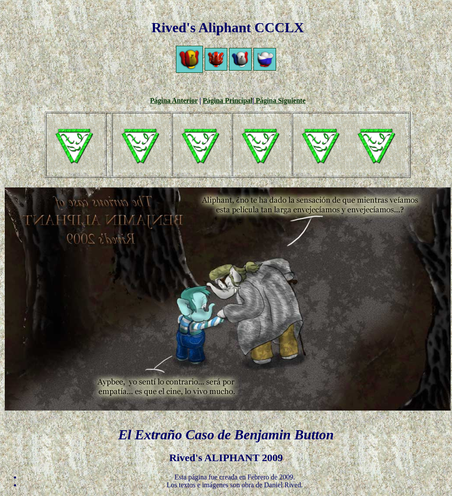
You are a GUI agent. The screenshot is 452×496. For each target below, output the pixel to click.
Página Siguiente (279, 100)
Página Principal (228, 100)
